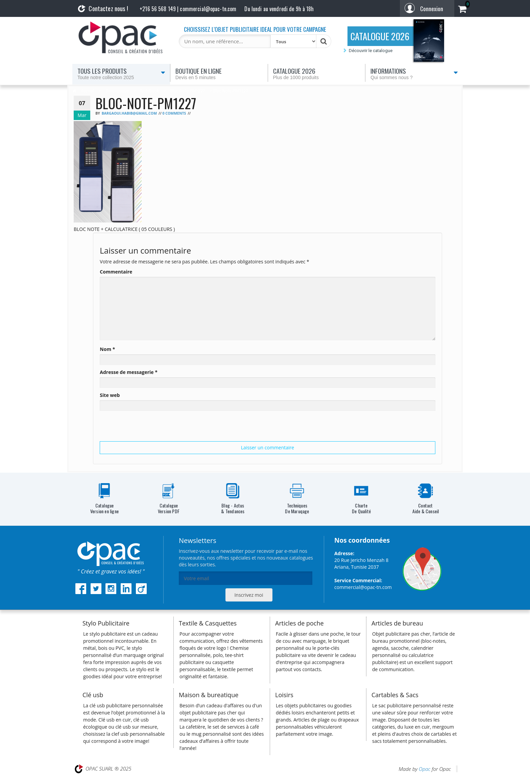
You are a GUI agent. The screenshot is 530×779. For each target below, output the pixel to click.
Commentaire (116, 271)
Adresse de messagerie (129, 372)
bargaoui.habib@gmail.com (129, 113)
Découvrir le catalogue (370, 50)
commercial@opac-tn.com (363, 587)
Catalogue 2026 (316, 73)
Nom (107, 349)
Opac (424, 768)
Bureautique (117, 91)
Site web (110, 395)
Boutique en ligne (219, 73)
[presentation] (151, 428)
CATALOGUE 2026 (380, 36)
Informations (414, 73)
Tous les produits (121, 73)
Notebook (149, 91)
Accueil (87, 91)
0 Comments (174, 113)
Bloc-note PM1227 (187, 91)
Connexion (431, 8)
